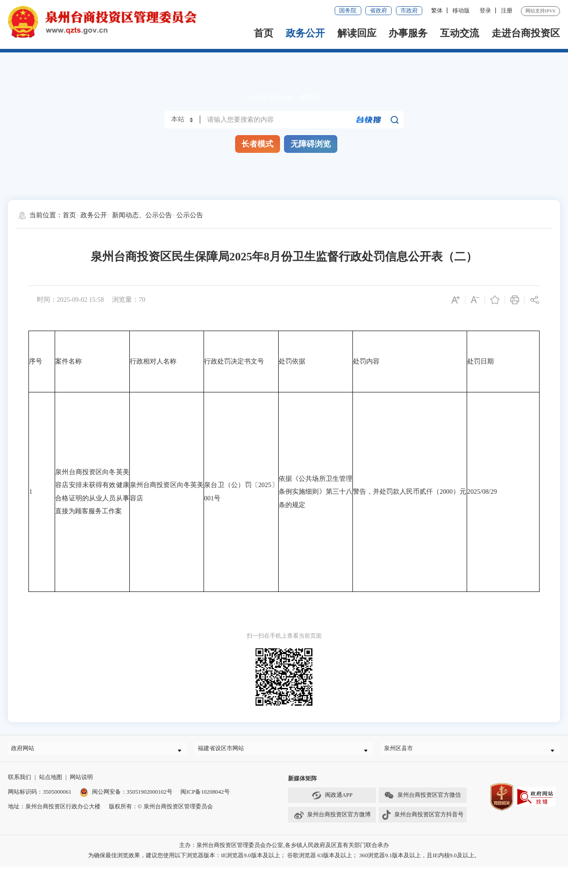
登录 (485, 11)
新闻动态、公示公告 (142, 215)
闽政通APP (332, 800)
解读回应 (356, 33)
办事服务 (408, 33)
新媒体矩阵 (302, 783)
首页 (263, 33)
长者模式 (257, 144)
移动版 (461, 11)
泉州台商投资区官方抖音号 (422, 819)
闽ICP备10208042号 (205, 796)
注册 (506, 11)
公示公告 (189, 215)
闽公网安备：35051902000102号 (126, 796)
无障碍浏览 (311, 144)
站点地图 (50, 782)
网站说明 (81, 782)
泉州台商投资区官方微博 (332, 819)
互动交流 (459, 33)
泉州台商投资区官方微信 (422, 800)
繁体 (437, 11)
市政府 (409, 11)
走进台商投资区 (526, 33)
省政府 (378, 11)
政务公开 (305, 33)
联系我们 (19, 782)
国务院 (347, 11)
